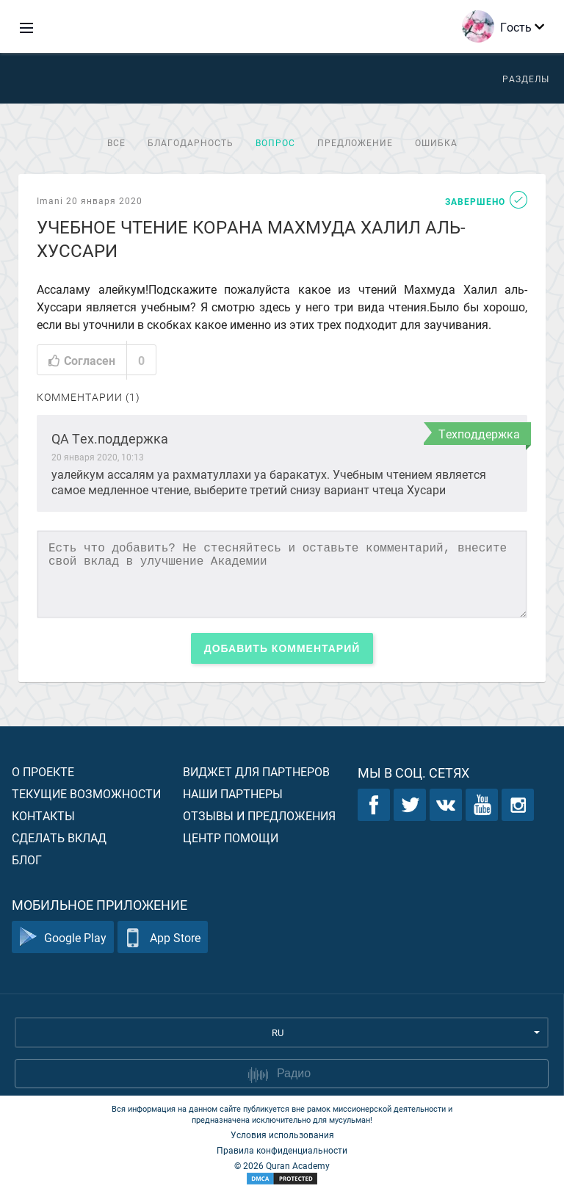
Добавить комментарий (282, 648)
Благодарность (191, 142)
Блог (27, 859)
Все (116, 142)
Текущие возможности (86, 793)
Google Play (62, 937)
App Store (162, 937)
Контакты (43, 815)
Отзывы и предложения (259, 815)
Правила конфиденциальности (282, 1150)
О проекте (43, 771)
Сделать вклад (59, 837)
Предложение (355, 142)
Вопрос (275, 142)
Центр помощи (230, 837)
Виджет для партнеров (256, 771)
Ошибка (436, 142)
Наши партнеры (233, 793)
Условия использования (282, 1134)
